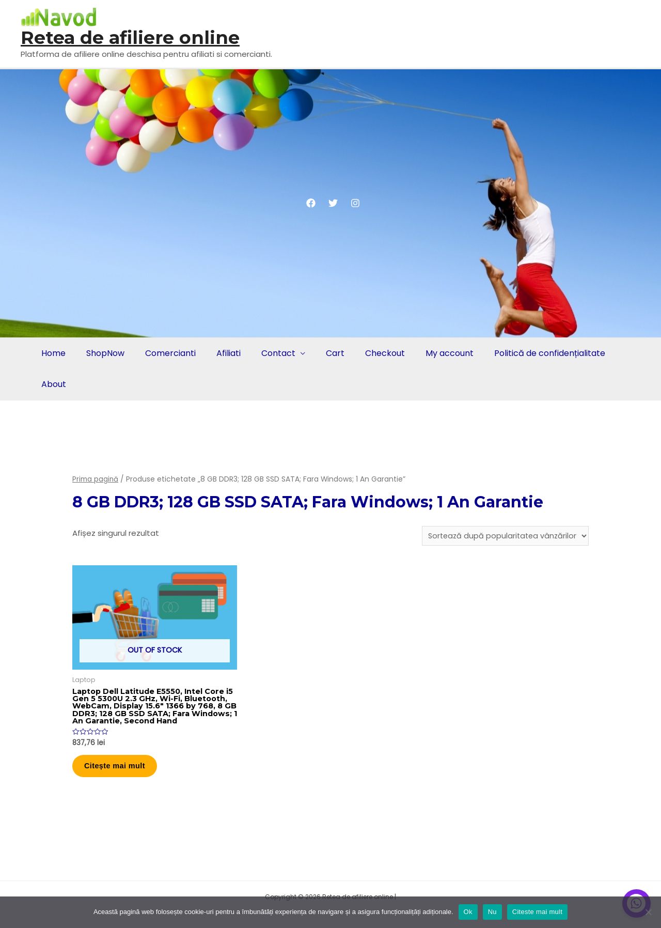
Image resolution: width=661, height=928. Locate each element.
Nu (492, 912)
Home (52, 353)
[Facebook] (311, 203)
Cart (323, 353)
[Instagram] (355, 203)
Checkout (371, 353)
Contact (269, 353)
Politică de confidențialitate (532, 353)
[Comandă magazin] (503, 536)
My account (434, 353)
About (52, 384)
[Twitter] (333, 203)
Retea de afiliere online (130, 37)
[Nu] (648, 912)
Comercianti (165, 353)
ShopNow (102, 353)
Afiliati (221, 353)
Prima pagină (95, 479)
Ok (468, 912)
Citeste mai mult (537, 912)
